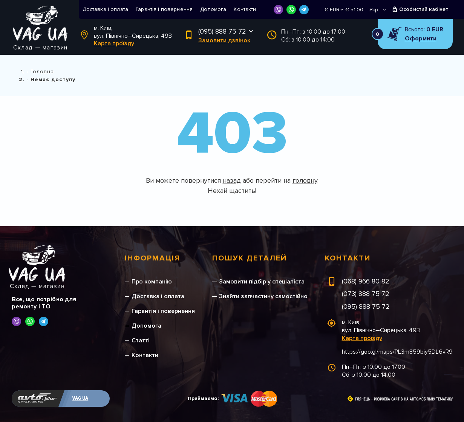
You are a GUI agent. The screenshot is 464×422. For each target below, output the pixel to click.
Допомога (213, 9)
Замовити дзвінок (224, 40)
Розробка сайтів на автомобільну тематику (413, 399)
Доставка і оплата (106, 9)
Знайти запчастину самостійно (263, 296)
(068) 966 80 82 (365, 281)
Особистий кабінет (424, 9)
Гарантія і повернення (164, 9)
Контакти (245, 9)
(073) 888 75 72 (365, 294)
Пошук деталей (249, 258)
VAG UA (80, 398)
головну (304, 180)
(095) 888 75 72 (222, 31)
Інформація (152, 258)
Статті (141, 340)
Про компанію (152, 281)
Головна (42, 71)
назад (232, 180)
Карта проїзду (114, 43)
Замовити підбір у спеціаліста (262, 281)
